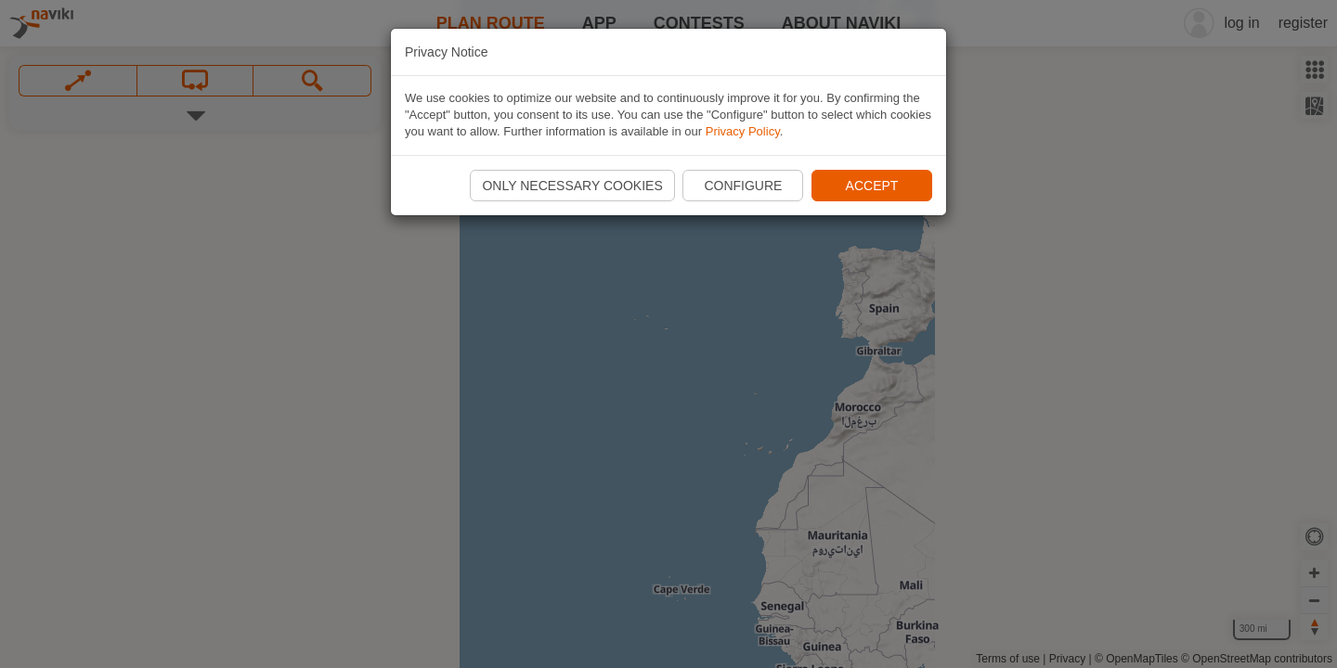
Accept (872, 185)
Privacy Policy (743, 131)
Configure (743, 185)
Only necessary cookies (572, 185)
